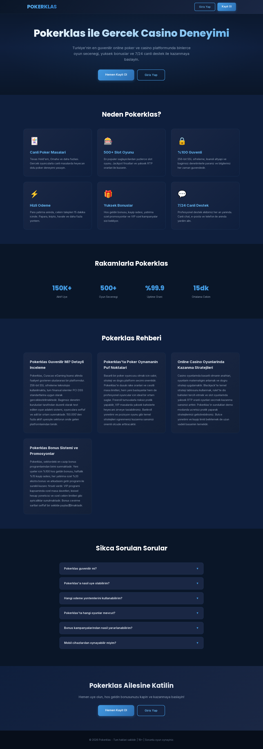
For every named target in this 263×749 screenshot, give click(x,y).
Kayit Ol (227, 6)
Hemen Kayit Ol (116, 74)
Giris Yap (205, 6)
